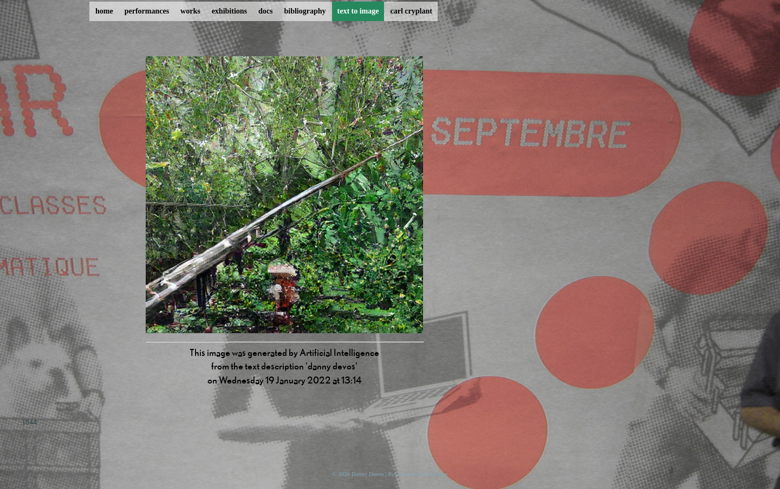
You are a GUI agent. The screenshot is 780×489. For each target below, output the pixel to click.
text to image (358, 11)
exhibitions (229, 11)
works (190, 11)
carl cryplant (411, 11)
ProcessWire (433, 474)
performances (147, 11)
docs (265, 11)
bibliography (305, 11)
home (104, 11)
